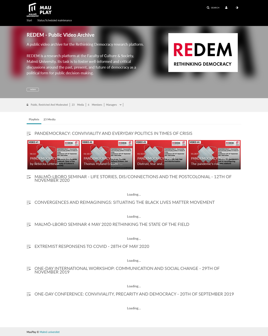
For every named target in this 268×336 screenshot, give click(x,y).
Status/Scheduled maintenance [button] (54, 20)
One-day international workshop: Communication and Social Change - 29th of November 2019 (127, 270)
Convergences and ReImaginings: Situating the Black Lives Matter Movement (125, 202)
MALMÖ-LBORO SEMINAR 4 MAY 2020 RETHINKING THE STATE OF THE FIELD (112, 224)
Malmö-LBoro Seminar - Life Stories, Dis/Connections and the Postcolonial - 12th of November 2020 (133, 178)
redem (33, 89)
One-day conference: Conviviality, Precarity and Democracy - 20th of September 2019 (134, 293)
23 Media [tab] (49, 119)
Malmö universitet (50, 331)
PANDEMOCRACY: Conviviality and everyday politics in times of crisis (113, 133)
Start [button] (29, 20)
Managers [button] (112, 105)
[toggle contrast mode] (236, 7)
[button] (213, 7)
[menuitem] (32, 20)
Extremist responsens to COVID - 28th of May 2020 (92, 246)
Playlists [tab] (34, 119)
